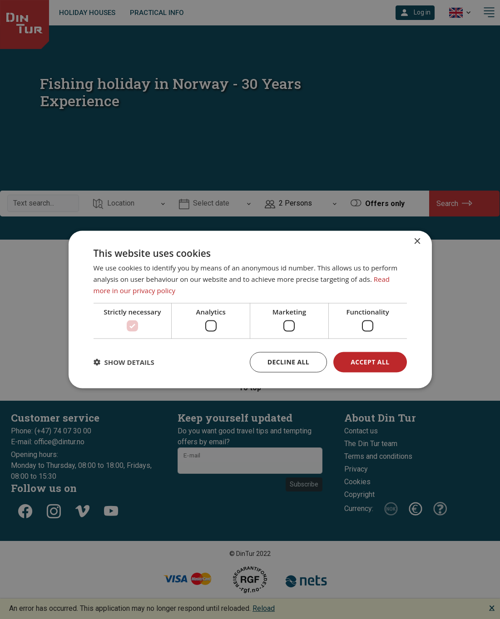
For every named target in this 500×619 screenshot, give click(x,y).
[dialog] (250, 309)
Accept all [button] (370, 362)
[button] (124, 362)
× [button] (417, 241)
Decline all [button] (288, 362)
